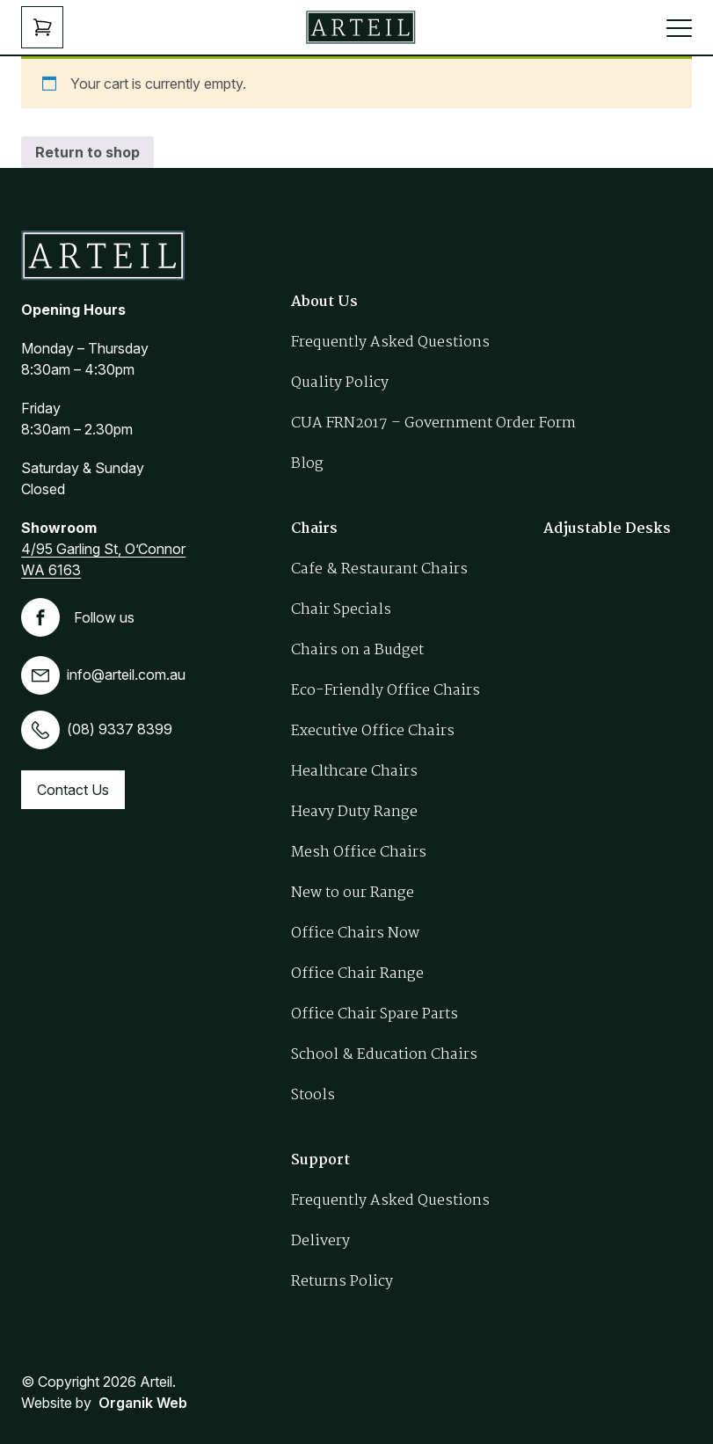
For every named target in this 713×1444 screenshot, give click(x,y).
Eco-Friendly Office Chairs (385, 691)
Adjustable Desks (607, 529)
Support (320, 1160)
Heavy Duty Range (354, 812)
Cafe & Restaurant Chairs (379, 569)
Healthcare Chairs (354, 772)
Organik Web (142, 1402)
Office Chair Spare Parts (374, 1014)
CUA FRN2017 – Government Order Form (433, 423)
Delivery (320, 1241)
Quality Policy (340, 383)
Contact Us (73, 790)
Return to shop (87, 152)
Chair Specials (341, 610)
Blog (307, 464)
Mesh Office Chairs (358, 852)
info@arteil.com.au (103, 674)
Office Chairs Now (355, 933)
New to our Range (352, 893)
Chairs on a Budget (357, 650)
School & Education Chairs (384, 1055)
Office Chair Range (357, 974)
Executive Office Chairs (373, 731)
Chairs (314, 529)
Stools (313, 1095)
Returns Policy (342, 1282)
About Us (324, 302)
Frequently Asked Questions (390, 342)
